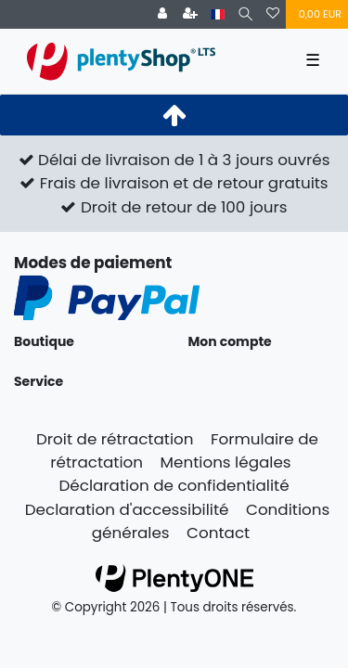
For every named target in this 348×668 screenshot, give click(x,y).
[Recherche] (245, 14)
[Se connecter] (162, 14)
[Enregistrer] (190, 14)
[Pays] (217, 14)
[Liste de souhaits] (273, 14)
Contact (218, 532)
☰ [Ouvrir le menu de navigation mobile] (312, 60)
